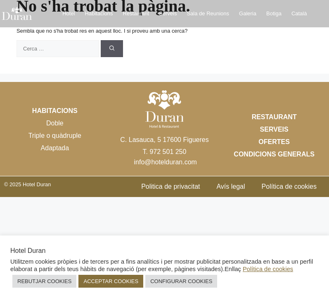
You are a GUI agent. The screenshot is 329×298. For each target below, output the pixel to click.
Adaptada (55, 147)
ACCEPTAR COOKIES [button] (110, 281)
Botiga (274, 13)
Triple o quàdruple (54, 135)
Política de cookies (289, 186)
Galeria (247, 13)
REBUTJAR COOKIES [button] (44, 281)
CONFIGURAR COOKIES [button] (181, 281)
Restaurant (136, 13)
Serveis (168, 13)
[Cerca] (112, 48)
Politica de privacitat (170, 186)
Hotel (68, 13)
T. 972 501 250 (165, 151)
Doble (55, 123)
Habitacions (99, 13)
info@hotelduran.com (165, 162)
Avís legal (230, 186)
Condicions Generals (274, 154)
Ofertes (274, 141)
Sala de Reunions (208, 13)
